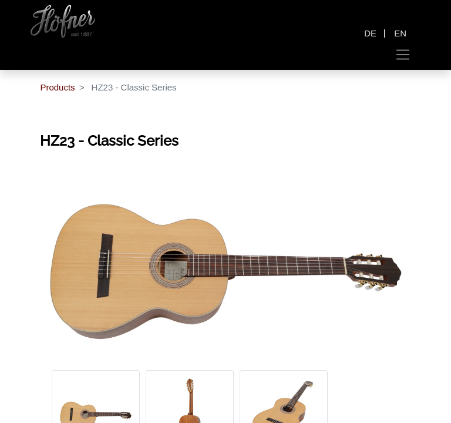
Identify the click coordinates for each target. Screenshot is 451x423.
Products (57, 87)
